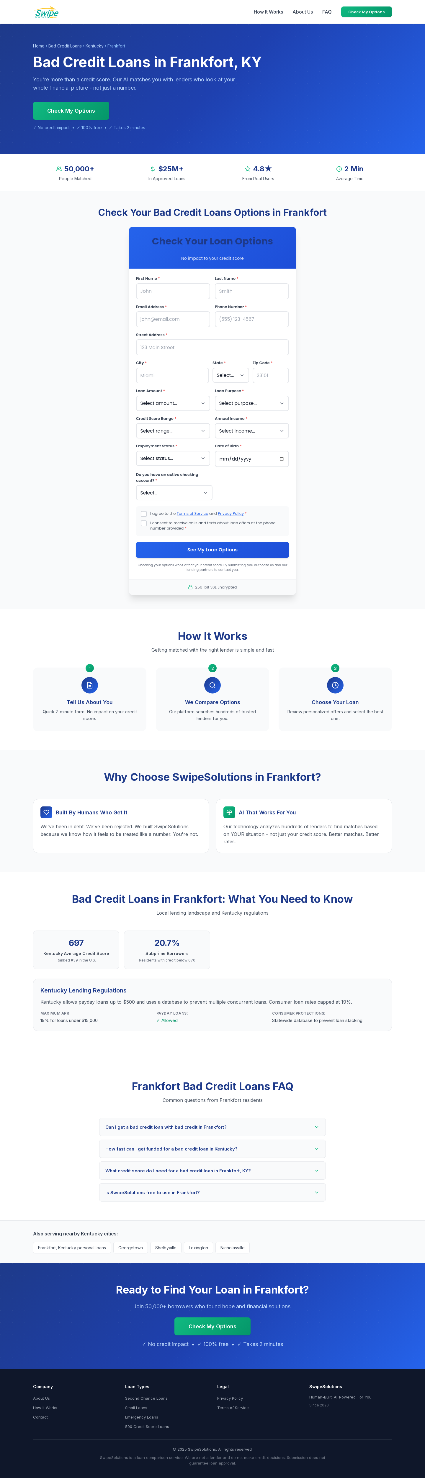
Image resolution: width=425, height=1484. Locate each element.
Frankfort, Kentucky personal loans (72, 1242)
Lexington (198, 1242)
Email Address (151, 306)
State (219, 360)
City (141, 360)
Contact (40, 1411)
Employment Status (156, 441)
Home (39, 45)
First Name (148, 278)
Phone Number (231, 306)
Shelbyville (165, 1242)
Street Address (152, 333)
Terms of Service (192, 507)
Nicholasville (232, 1242)
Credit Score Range (156, 414)
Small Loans (136, 1402)
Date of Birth (228, 441)
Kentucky (95, 45)
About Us (302, 12)
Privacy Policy (231, 507)
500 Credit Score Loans (147, 1421)
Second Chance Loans (146, 1392)
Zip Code (263, 360)
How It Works (268, 12)
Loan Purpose (229, 387)
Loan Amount (150, 387)
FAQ (327, 12)
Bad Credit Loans (65, 45)
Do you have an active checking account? (167, 472)
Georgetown (130, 1242)
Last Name (226, 278)
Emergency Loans (141, 1411)
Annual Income (231, 414)
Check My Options (366, 11)
